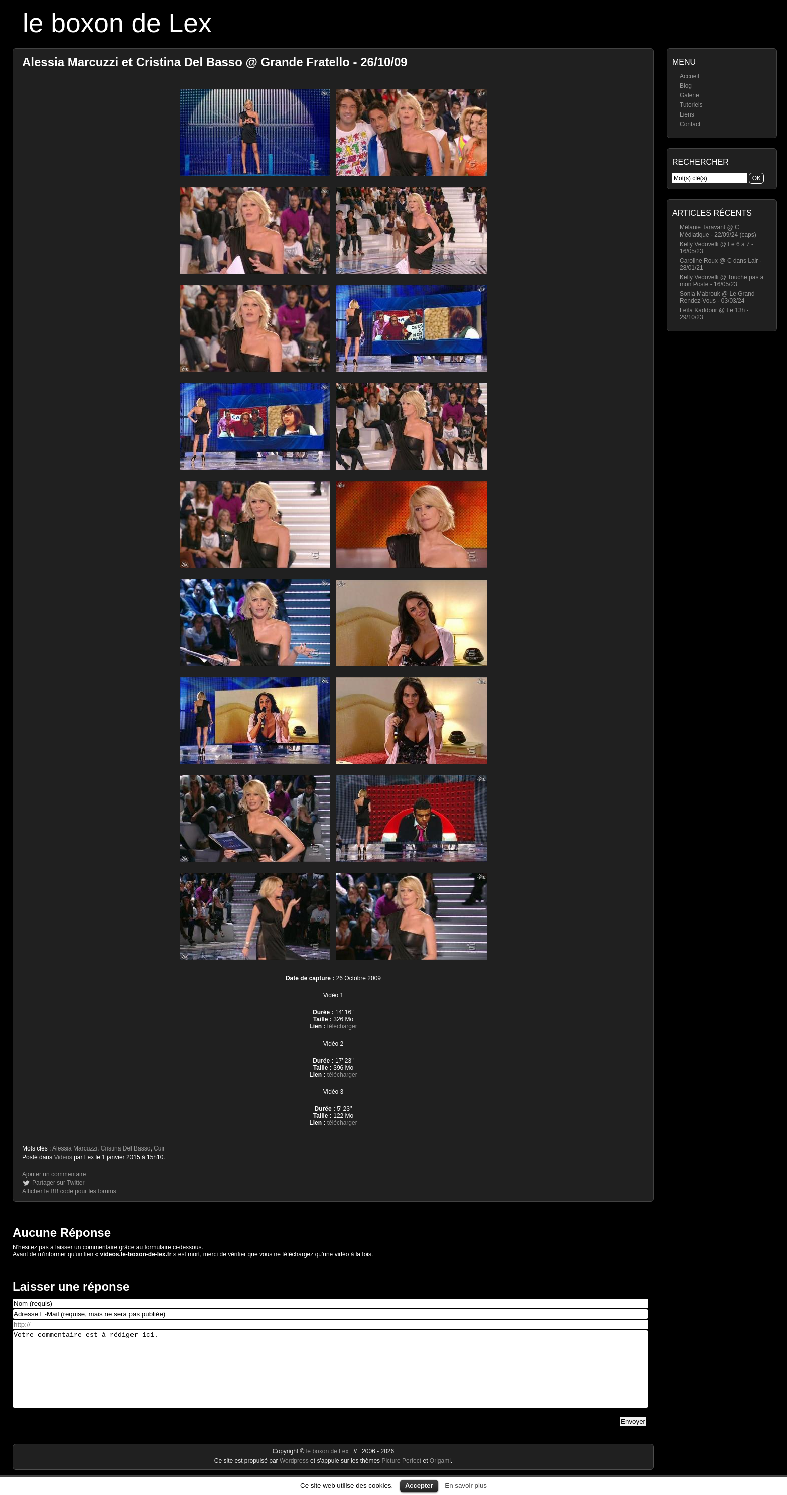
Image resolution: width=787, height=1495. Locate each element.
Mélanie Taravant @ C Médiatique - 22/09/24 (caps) (718, 231)
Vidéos (63, 1157)
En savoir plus (466, 1485)
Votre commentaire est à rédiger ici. (330, 1376)
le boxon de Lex (117, 23)
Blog (686, 85)
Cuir (159, 1148)
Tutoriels (691, 104)
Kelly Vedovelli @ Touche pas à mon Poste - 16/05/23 (721, 281)
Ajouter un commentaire (54, 1174)
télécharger (342, 1026)
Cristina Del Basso (126, 1148)
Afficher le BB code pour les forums (69, 1191)
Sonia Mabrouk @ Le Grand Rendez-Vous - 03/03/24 (717, 297)
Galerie (689, 95)
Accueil (689, 76)
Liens (687, 114)
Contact (690, 124)
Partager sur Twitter (58, 1182)
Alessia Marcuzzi (74, 1148)
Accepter (419, 1485)
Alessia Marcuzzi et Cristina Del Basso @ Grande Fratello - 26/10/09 (215, 62)
